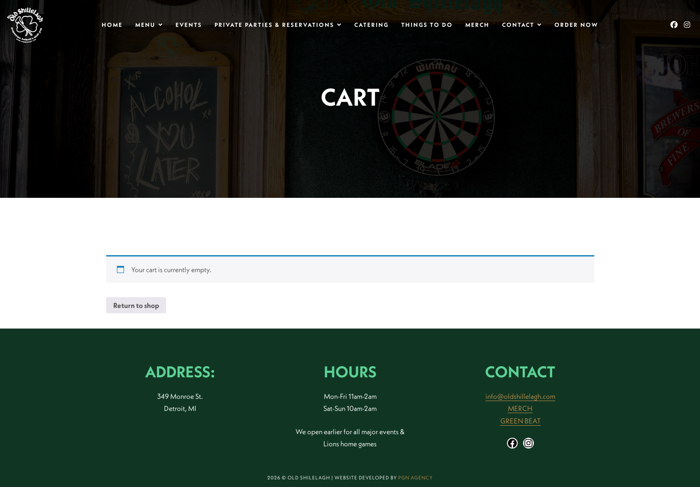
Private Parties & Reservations (274, 24)
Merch (477, 24)
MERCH (520, 408)
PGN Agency (415, 477)
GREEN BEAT (520, 420)
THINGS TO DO (427, 24)
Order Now (576, 24)
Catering (371, 24)
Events (189, 24)
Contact (518, 24)
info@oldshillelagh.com (520, 396)
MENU (145, 24)
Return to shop (136, 305)
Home (112, 24)
